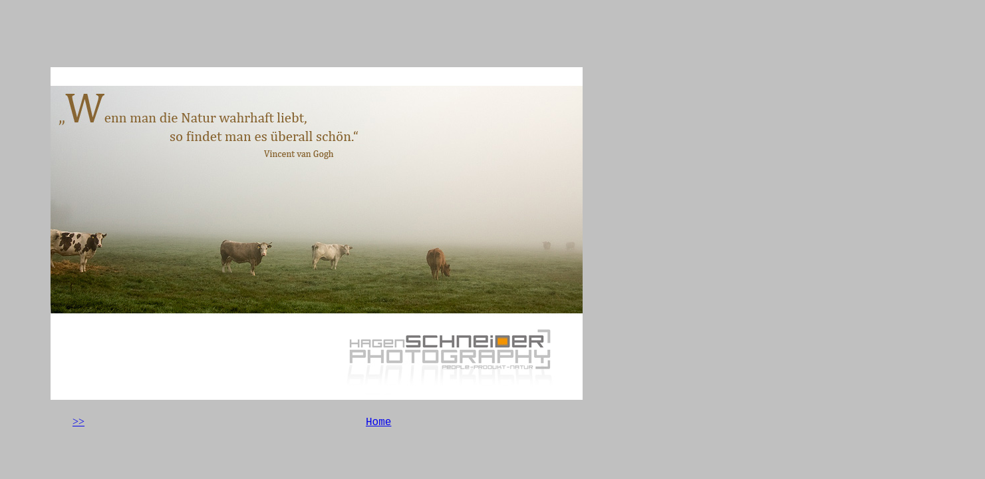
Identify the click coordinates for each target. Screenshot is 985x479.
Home (378, 422)
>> (78, 421)
